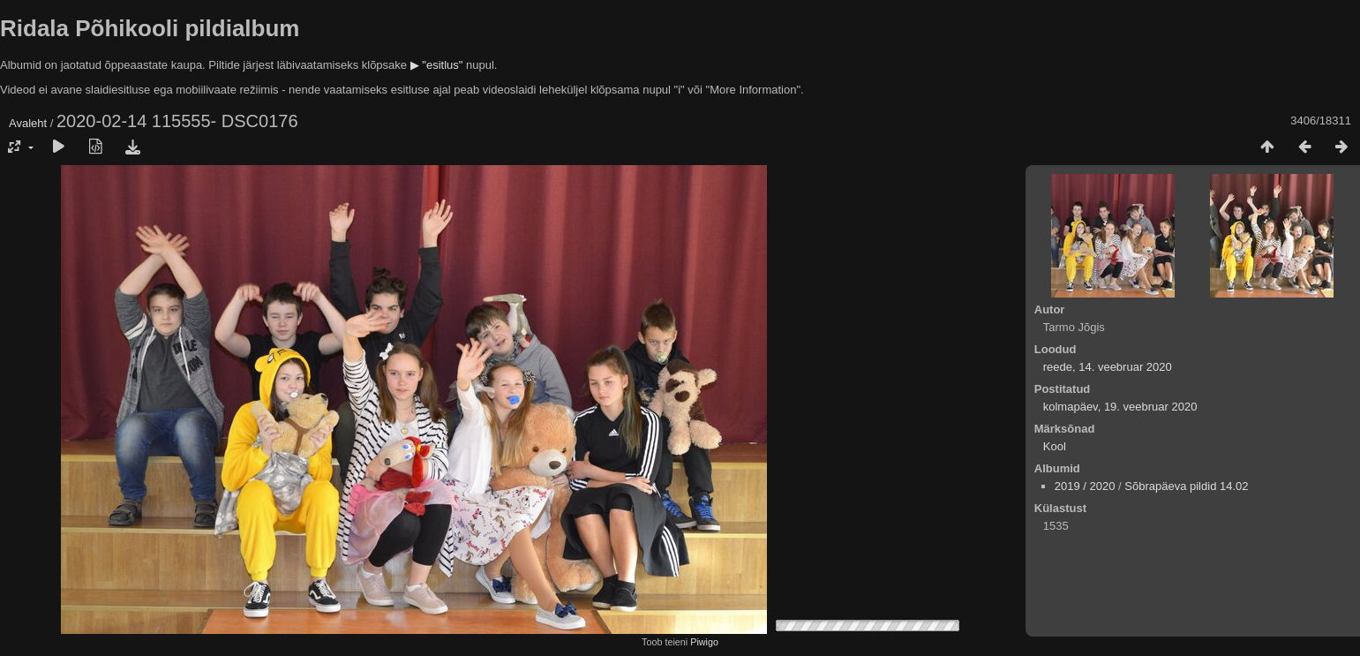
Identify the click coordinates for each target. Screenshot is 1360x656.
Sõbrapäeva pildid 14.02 (1186, 486)
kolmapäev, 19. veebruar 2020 (1120, 406)
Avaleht (28, 123)
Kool (1054, 446)
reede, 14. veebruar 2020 (1107, 366)
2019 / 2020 (1085, 486)
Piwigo (704, 642)
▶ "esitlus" (436, 65)
